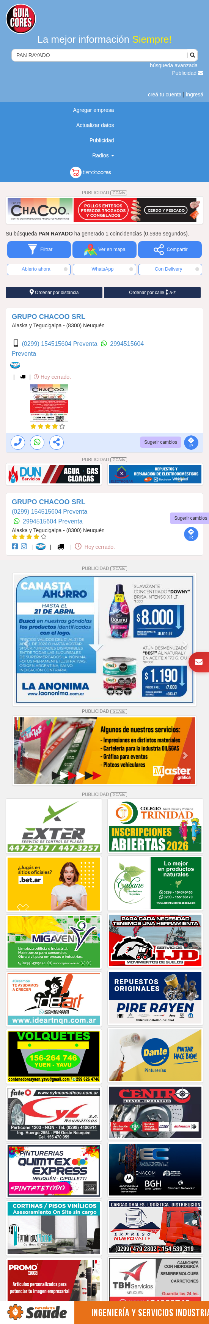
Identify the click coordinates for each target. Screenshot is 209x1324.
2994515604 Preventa (52, 521)
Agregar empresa (93, 110)
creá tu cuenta (165, 94)
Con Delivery (177, 269)
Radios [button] (103, 155)
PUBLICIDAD (104, 192)
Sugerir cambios (160, 442)
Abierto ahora (44, 269)
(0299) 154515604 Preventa (60, 344)
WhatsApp (112, 269)
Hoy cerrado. (52, 377)
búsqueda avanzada (174, 65)
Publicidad (188, 73)
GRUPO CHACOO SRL (48, 317)
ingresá (194, 94)
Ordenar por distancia (54, 292)
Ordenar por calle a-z (152, 292)
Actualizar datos (95, 125)
